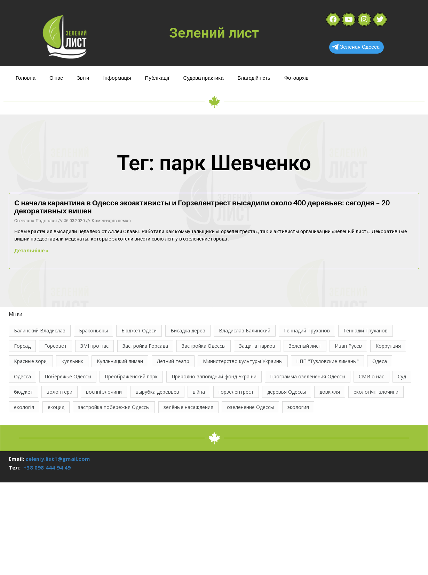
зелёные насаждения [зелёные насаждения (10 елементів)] (188, 407)
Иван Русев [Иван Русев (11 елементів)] (348, 345)
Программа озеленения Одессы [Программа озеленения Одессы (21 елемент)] (307, 376)
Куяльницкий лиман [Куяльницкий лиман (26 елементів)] (120, 361)
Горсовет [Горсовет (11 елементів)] (55, 345)
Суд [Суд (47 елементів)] (402, 376)
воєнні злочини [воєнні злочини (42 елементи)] (104, 391)
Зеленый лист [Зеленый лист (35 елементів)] (305, 345)
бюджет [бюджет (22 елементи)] (23, 391)
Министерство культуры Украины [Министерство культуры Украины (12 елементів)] (243, 361)
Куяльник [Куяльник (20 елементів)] (72, 361)
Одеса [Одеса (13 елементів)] (379, 361)
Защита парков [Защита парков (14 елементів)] (257, 345)
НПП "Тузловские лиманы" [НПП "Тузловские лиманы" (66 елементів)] (327, 361)
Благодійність (253, 77)
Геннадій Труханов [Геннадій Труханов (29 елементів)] (365, 330)
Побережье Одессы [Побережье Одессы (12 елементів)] (68, 376)
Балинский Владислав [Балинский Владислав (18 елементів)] (39, 330)
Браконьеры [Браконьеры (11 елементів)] (93, 330)
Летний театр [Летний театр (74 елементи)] (173, 361)
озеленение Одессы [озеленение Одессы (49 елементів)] (250, 407)
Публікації (157, 77)
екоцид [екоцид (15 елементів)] (56, 407)
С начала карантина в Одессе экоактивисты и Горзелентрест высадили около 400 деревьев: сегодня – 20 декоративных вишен (202, 206)
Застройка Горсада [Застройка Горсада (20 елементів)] (145, 345)
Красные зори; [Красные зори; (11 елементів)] (31, 361)
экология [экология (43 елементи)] (298, 407)
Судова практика (203, 77)
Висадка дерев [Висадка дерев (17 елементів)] (188, 330)
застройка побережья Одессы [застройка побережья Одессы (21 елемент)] (114, 407)
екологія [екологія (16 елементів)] (24, 407)
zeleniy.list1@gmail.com (57, 458)
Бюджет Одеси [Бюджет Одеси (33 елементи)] (139, 330)
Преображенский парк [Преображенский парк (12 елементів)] (131, 376)
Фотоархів (296, 77)
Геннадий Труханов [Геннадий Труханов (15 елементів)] (307, 330)
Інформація (117, 77)
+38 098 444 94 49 (47, 467)
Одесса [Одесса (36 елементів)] (22, 376)
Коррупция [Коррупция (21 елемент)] (388, 345)
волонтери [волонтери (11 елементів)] (59, 391)
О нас (56, 77)
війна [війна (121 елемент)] (199, 391)
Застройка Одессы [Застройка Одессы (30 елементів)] (203, 345)
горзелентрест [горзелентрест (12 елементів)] (236, 391)
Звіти (83, 77)
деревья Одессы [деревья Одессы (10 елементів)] (286, 391)
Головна (25, 77)
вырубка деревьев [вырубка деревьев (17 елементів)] (157, 391)
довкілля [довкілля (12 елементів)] (329, 391)
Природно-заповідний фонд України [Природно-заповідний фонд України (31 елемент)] (214, 376)
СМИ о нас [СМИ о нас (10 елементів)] (371, 376)
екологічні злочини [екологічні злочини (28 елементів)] (376, 391)
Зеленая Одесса (356, 47)
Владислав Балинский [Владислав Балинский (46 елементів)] (244, 330)
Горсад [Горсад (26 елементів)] (22, 345)
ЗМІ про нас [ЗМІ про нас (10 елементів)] (94, 345)
